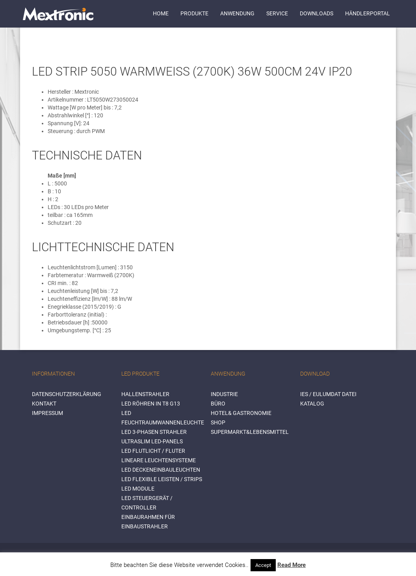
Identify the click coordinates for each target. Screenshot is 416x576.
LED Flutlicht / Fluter (153, 451)
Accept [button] (263, 565)
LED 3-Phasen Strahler (154, 432)
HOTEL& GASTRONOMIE (241, 413)
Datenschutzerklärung (66, 394)
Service (277, 13)
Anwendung (237, 13)
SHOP (218, 422)
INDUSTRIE (224, 394)
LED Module (137, 488)
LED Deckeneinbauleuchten (160, 470)
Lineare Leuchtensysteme (158, 460)
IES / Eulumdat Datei (328, 394)
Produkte (194, 13)
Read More (291, 565)
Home (161, 13)
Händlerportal (367, 13)
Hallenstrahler (145, 394)
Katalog (312, 403)
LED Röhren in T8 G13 (150, 403)
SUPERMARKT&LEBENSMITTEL (250, 432)
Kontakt (44, 403)
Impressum (47, 413)
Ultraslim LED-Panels (152, 441)
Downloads (316, 13)
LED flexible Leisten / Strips (161, 479)
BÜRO (218, 403)
